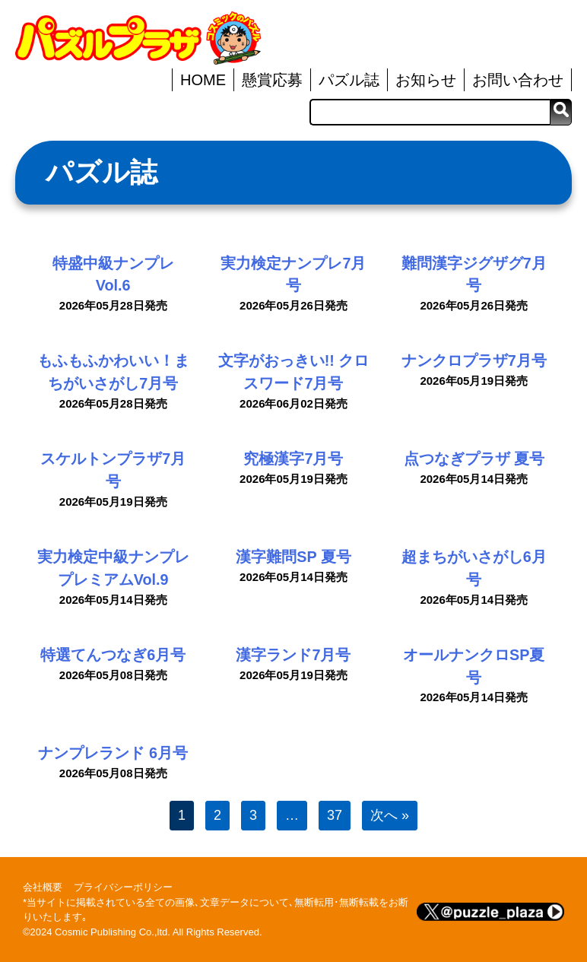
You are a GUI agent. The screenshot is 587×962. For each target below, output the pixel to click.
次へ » (389, 815)
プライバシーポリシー (123, 887)
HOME (203, 79)
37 (334, 815)
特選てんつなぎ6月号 (113, 654)
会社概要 (42, 887)
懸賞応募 (272, 79)
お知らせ (425, 79)
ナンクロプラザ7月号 (474, 360)
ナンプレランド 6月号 (113, 753)
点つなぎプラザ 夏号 (474, 458)
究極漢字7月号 (293, 458)
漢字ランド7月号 (293, 654)
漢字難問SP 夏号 (293, 556)
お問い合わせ (517, 79)
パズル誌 (349, 79)
